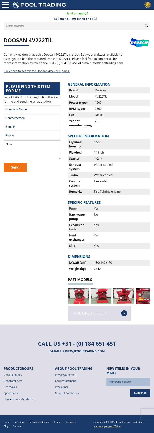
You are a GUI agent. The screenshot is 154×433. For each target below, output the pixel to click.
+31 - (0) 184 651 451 (79, 18)
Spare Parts (11, 393)
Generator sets (13, 381)
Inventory (19, 422)
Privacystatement (65, 374)
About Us (71, 422)
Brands (58, 422)
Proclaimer (61, 387)
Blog (6, 426)
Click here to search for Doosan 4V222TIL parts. (37, 71)
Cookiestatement (65, 381)
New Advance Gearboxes (19, 399)
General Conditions (67, 393)
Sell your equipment (39, 422)
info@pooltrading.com (85, 351)
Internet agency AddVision (107, 426)
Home (7, 422)
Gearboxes (10, 387)
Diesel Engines (13, 374)
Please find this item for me (28, 88)
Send (15, 167)
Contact (17, 426)
